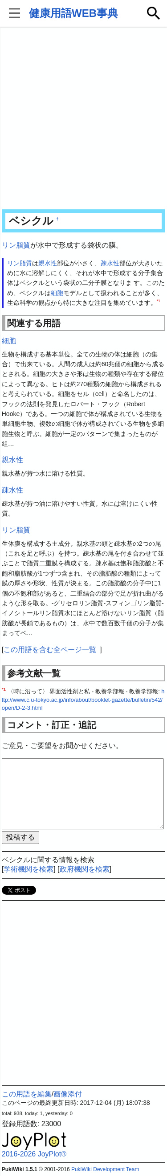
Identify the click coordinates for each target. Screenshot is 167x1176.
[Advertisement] (83, 119)
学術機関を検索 (28, 869)
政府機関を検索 (85, 869)
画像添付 (67, 1094)
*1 (158, 301)
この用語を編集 (27, 1094)
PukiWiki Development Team (105, 1169)
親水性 (47, 263)
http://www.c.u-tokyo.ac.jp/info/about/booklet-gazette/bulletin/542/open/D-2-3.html (83, 699)
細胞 (57, 292)
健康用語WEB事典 (73, 13)
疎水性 (110, 263)
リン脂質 (16, 245)
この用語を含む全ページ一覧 (50, 649)
